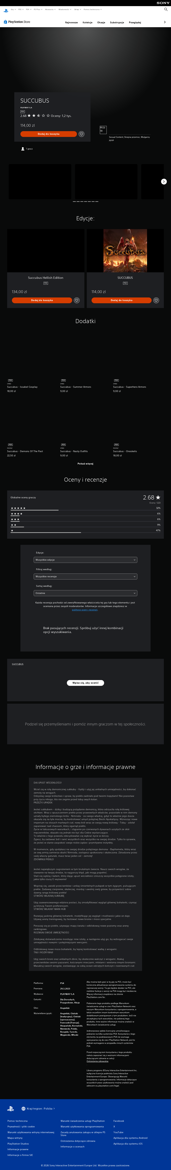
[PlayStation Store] (18, 18)
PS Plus (37, 9)
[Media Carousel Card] (40, 178)
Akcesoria (49, 9)
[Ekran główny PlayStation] (6, 9)
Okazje (83, 19)
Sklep (76, 9)
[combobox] (85, 557)
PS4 (27, 9)
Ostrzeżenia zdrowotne (97, 1058)
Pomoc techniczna (91, 9)
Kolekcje (69, 19)
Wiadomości (63, 9)
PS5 (19, 9)
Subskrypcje (99, 19)
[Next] (164, 178)
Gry (12, 9)
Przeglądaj (117, 19)
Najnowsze (53, 19)
